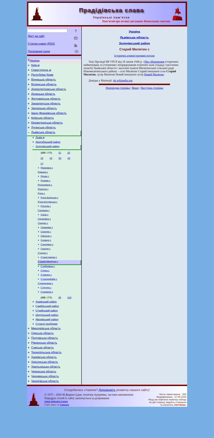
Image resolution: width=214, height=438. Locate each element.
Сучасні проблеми (47, 347)
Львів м (40, 146)
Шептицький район (47, 337)
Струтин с (46, 307)
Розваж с (45, 191)
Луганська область (43, 134)
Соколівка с (47, 260)
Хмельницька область (45, 394)
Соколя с (46, 265)
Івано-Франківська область (49, 119)
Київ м (35, 65)
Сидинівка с (44, 233)
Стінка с (45, 289)
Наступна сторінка (152, 87)
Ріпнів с (45, 187)
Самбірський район (47, 327)
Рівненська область (44, 368)
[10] (69, 317)
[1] (59, 162)
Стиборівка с (48, 284)
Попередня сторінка (118, 87)
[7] (42, 173)
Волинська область (44, 87)
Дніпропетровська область (48, 92)
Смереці (64, 434)
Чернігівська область (45, 410)
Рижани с (43, 182)
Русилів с (46, 219)
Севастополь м (41, 71)
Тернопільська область (46, 378)
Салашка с (44, 224)
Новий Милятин (154, 74)
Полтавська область (44, 363)
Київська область (42, 124)
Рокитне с (43, 200)
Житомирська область (46, 103)
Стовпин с (46, 293)
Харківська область (44, 384)
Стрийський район (47, 332)
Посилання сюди (39, 51)
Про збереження (154, 61)
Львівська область (43, 140)
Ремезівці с (47, 177)
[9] (59, 317)
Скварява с (47, 242)
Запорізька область (44, 113)
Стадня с (43, 270)
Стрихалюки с (45, 303)
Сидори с (43, 237)
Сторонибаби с (49, 298)
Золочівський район (47, 156)
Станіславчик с (49, 274)
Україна (34, 60)
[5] (60, 167)
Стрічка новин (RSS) (41, 43)
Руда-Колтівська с (48, 214)
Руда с (41, 205)
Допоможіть (107, 419)
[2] (68, 162)
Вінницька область (43, 81)
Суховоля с (47, 312)
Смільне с (46, 251)
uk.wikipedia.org (122, 80)
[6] (69, 167)
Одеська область (42, 357)
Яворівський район (47, 342)
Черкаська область (43, 400)
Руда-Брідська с (49, 210)
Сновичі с (46, 256)
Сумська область (42, 373)
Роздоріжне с (45, 196)
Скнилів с (46, 247)
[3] (42, 167)
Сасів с (44, 228)
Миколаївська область (46, 352)
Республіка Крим (42, 76)
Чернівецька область (45, 405)
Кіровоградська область (47, 129)
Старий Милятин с (48, 279)
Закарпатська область (45, 108)
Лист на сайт (36, 36)
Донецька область (43, 97)
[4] (51, 167)
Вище (135, 87)
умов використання (56, 431)
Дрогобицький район (48, 151)
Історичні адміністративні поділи (134, 55)
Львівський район (46, 322)
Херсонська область (44, 389)
